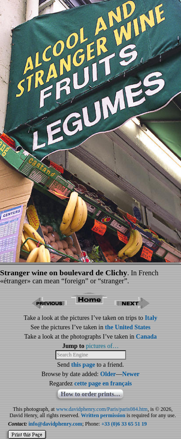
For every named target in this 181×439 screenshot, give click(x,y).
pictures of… (102, 346)
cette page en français (103, 383)
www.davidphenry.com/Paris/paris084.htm (101, 409)
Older (108, 374)
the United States (128, 327)
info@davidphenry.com (55, 424)
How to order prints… (90, 394)
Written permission (103, 415)
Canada (146, 336)
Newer (130, 374)
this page (83, 364)
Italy (151, 318)
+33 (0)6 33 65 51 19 (124, 424)
